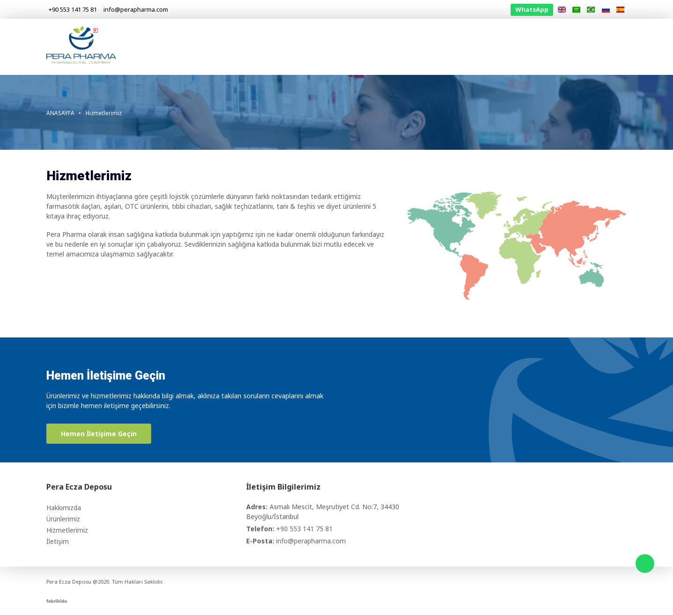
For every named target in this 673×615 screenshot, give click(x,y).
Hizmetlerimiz (494, 46)
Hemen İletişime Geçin (99, 433)
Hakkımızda (383, 46)
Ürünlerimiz (436, 46)
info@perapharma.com (311, 540)
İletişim (602, 46)
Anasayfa (333, 46)
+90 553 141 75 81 (304, 528)
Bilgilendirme (554, 46)
